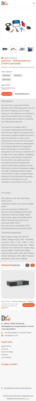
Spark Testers (9, 58)
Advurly (27, 399)
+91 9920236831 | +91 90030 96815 (17, 333)
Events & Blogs (7, 352)
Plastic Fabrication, (8, 88)
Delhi (22, 388)
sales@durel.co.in (11, 335)
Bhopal (16, 388)
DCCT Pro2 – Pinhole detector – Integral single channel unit (18, 301)
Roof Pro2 (6, 75)
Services (4, 349)
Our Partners (6, 357)
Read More (5, 308)
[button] (27, 265)
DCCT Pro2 (6, 79)
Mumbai (28, 388)
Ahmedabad (8, 388)
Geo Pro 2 (18, 75)
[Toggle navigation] (34, 3)
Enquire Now (6, 94)
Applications (6, 346)
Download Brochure (22, 94)
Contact (4, 355)
